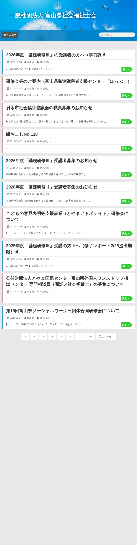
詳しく (126, 69)
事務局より (46, 88)
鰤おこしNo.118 (22, 134)
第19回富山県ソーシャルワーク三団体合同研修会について (63, 310)
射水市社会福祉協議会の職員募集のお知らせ (49, 107)
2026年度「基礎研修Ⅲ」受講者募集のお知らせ (52, 160)
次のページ (106, 336)
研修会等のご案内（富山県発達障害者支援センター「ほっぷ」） (69, 81)
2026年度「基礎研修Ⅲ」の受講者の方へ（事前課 (55, 54)
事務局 (30, 62)
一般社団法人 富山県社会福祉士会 (52, 15)
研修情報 (44, 62)
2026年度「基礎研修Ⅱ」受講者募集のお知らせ (52, 187)
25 (90, 337)
